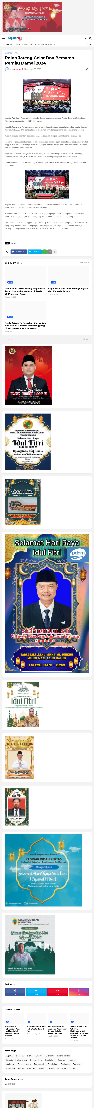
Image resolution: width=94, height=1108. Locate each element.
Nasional (72, 1060)
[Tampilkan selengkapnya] (54, 251)
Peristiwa (77, 1064)
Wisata (73, 1068)
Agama (9, 1056)
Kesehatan (49, 1060)
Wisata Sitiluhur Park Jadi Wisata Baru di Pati (35, 44)
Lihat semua (84, 263)
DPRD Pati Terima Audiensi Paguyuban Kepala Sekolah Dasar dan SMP (57, 1029)
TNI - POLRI (62, 1068)
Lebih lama (85, 339)
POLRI (16, 53)
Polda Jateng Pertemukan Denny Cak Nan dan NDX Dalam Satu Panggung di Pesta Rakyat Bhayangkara (25, 326)
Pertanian (10, 1068)
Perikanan (65, 1064)
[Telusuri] (91, 38)
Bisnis (29, 1056)
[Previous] (87, 44)
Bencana (20, 1056)
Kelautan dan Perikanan (16, 1060)
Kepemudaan (36, 1060)
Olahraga (10, 1064)
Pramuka (31, 1068)
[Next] (90, 44)
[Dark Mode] (86, 38)
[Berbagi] (87, 69)
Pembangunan (24, 1064)
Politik (21, 1068)
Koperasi (61, 1060)
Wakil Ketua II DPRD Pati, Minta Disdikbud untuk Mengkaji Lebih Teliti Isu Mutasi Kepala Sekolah (79, 1032)
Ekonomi (50, 1056)
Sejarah (42, 1068)
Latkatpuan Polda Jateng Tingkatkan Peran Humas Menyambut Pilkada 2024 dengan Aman (25, 291)
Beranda (8, 53)
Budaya (39, 1056)
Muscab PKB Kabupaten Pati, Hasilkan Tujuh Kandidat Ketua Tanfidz (12, 1031)
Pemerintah (39, 1064)
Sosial (51, 1068)
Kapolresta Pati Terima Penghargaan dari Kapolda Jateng (68, 289)
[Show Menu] (3, 38)
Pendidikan (52, 1064)
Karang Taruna (63, 1056)
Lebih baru (8, 339)
